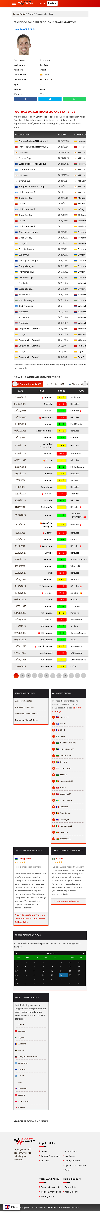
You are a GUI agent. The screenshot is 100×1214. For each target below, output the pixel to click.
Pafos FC (75, 613)
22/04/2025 (20, 659)
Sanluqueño (76, 397)
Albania (20, 1031)
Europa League (24, 266)
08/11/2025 (20, 539)
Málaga (79, 198)
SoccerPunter (19, 14)
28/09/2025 (20, 579)
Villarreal (80, 334)
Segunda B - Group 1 (27, 357)
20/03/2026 (20, 417)
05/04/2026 (20, 404)
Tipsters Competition (75, 1165)
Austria (20, 1095)
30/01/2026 (20, 467)
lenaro (59, 787)
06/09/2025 (20, 599)
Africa (19, 1024)
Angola (20, 1050)
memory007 (61, 838)
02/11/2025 (20, 546)
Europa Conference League (30, 163)
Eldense (74, 437)
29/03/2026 (20, 410)
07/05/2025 (20, 633)
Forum (68, 1170)
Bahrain (20, 1107)
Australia (20, 1088)
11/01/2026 (20, 487)
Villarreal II (81, 328)
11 (77, 675)
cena (58, 736)
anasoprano (62, 755)
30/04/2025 (20, 646)
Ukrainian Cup (24, 277)
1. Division (21, 152)
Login (42, 3)
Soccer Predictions (50, 1156)
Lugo (78, 351)
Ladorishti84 (61, 794)
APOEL (73, 639)
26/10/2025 (20, 552)
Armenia (20, 1069)
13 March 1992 (47, 79)
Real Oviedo (82, 357)
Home (44, 1151)
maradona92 (62, 826)
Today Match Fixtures (24, 707)
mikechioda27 (62, 781)
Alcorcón (48, 404)
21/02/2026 (20, 445)
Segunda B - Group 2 (27, 345)
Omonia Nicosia (78, 633)
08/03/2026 (20, 430)
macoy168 (60, 717)
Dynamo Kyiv (82, 232)
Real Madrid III (82, 345)
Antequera (76, 453)
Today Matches (72, 1160)
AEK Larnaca (82, 152)
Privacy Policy (47, 1196)
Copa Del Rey (23, 198)
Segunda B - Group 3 (27, 328)
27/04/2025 (20, 653)
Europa (48, 460)
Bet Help (45, 1160)
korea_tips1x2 (62, 768)
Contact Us (70, 1187)
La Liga (20, 334)
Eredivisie (21, 283)
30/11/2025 (20, 524)
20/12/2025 (20, 500)
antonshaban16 (63, 749)
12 (83, 675)
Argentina (21, 1063)
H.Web (57, 858)
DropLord (60, 806)
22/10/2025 (20, 559)
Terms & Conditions (51, 1191)
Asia (18, 1082)
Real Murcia (76, 424)
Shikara (59, 762)
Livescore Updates (23, 701)
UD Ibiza (49, 599)
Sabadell (75, 493)
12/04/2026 (20, 397)
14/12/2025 (20, 507)
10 (71, 675)
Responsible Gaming (51, 1187)
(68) (55, 384)
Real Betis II (46, 417)
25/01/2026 (20, 473)
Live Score (70, 1156)
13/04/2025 (20, 666)
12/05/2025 (20, 626)
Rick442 (59, 723)
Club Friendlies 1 (24, 306)
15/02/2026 (20, 453)
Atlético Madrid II (44, 430)
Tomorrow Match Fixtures (26, 720)
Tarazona (48, 473)
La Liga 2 (21, 203)
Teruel (49, 572)
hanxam (59, 774)
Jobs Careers (71, 1191)
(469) (27, 384)
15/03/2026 (20, 424)
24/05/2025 (20, 613)
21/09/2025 (20, 586)
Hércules (80, 141)
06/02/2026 (20, 460)
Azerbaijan (21, 1101)
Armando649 (62, 800)
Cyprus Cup (23, 158)
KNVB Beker (22, 294)
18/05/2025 (20, 619)
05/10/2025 (20, 572)
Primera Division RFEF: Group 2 (31, 146)
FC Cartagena (77, 467)
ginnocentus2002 (64, 742)
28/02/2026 (20, 437)
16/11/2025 (20, 532)
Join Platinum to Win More (65, 901)
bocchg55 (60, 819)
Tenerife (80, 237)
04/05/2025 (20, 639)
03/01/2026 (20, 493)
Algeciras (76, 593)
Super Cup (22, 254)
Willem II (80, 283)
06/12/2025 (20, 515)
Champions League (26, 232)
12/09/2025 (20, 593)
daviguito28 (23, 858)
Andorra (20, 1043)
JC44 (58, 730)
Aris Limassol (46, 653)
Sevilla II (74, 480)
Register (52, 3)
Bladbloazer (61, 813)
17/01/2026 (20, 480)
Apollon (74, 626)
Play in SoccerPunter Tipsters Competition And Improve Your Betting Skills (31, 919)
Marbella (76, 410)
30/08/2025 (20, 606)
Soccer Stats (71, 1151)
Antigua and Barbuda (26, 1056)
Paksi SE (80, 163)
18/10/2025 (20, 566)
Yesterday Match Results (26, 713)
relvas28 (60, 832)
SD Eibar (80, 215)
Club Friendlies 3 (25, 169)
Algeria (20, 1037)
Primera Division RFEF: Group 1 (31, 141)
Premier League (24, 249)
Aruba (19, 1075)
